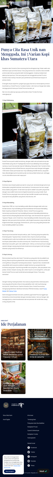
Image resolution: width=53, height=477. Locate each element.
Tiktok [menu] (30, 465)
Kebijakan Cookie (32, 434)
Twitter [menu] (31, 452)
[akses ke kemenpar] (6, 405)
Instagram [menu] (32, 456)
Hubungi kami (31, 438)
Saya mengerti (10, 471)
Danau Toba (13, 291)
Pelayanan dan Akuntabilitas (35, 423)
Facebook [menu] (32, 447)
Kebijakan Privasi (32, 427)
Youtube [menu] (31, 461)
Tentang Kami (31, 419)
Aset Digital (6, 419)
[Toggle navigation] (50, 3)
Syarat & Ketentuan (33, 430)
